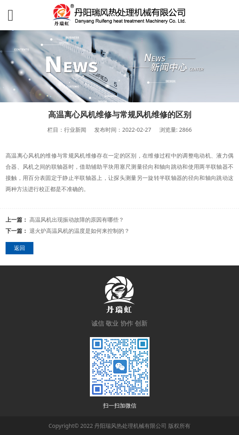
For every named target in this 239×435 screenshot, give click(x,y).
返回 (19, 248)
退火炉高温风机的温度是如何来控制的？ (79, 230)
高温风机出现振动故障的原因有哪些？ (76, 219)
